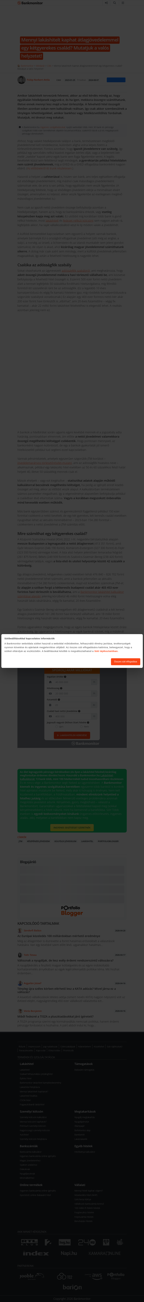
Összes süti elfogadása (125, 661)
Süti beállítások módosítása (91, 661)
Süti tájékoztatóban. (106, 651)
